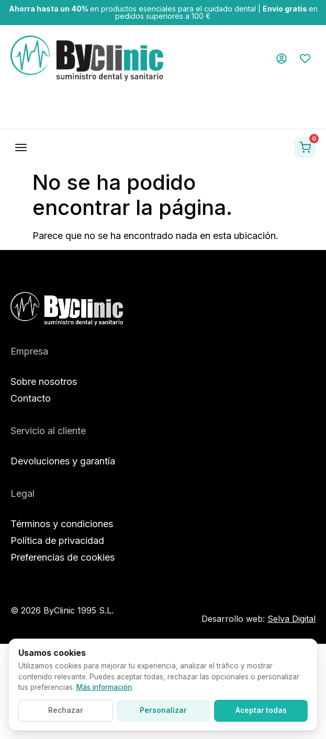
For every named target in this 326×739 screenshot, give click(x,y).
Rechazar (65, 710)
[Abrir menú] (20, 147)
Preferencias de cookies (62, 557)
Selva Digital (291, 618)
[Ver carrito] (305, 147)
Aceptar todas (261, 710)
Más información (104, 687)
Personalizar (163, 710)
